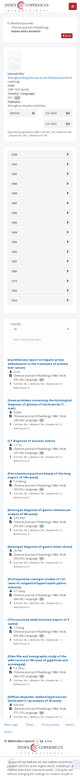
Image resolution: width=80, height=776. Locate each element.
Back (67, 36)
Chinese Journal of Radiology (30, 27)
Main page (11, 724)
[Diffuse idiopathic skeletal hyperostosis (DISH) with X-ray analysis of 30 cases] (37, 699)
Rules (29, 724)
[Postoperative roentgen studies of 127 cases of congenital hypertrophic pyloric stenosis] (37, 583)
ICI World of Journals (20, 23)
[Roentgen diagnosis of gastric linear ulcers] (40, 547)
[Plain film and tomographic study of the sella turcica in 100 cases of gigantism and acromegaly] (38, 660)
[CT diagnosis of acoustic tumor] (31, 441)
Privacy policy (50, 724)
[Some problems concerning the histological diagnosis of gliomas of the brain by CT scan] (40, 404)
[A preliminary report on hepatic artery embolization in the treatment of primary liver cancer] (38, 364)
